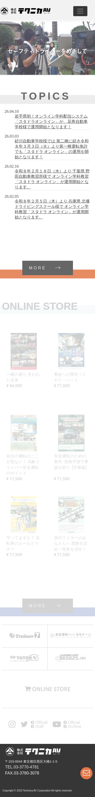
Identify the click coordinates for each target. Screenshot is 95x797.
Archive (72, 727)
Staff (37, 727)
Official (39, 723)
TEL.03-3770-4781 (22, 767)
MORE (51, 268)
